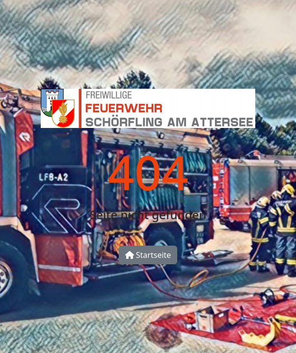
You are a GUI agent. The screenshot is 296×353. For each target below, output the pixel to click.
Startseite (148, 255)
